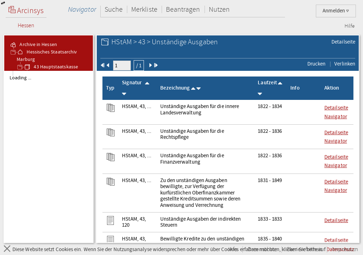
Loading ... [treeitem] (20, 78)
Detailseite (343, 41)
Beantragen (183, 9)
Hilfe (349, 26)
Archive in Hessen (33, 44)
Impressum (345, 249)
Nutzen (219, 9)
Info (233, 249)
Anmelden (336, 10)
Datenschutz (262, 249)
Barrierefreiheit (304, 249)
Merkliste (144, 9)
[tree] (48, 156)
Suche (114, 9)
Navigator (82, 9)
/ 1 (138, 65)
